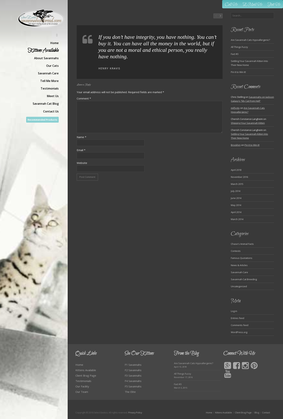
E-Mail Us (252, 4)
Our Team (81, 392)
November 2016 (239, 177)
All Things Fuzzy (239, 47)
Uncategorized (239, 286)
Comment (84, 98)
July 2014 (235, 191)
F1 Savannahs (133, 364)
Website (82, 163)
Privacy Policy (135, 412)
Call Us (231, 4)
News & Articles (239, 265)
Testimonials (83, 381)
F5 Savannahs (133, 386)
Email (81, 150)
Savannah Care (239, 272)
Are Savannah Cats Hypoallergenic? (250, 40)
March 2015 (237, 184)
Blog (256, 412)
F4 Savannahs (133, 381)
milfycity (235, 108)
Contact (266, 412)
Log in (234, 311)
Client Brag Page (85, 375)
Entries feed (237, 318)
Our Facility (82, 386)
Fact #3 (234, 54)
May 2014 (236, 205)
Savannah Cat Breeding (244, 279)
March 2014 (237, 219)
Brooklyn (236, 145)
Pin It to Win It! (238, 72)
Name (81, 137)
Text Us (274, 4)
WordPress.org (239, 332)
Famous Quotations (241, 258)
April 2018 (236, 169)
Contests (236, 251)
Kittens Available (85, 370)
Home (79, 364)
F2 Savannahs (133, 370)
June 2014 (236, 198)
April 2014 (236, 212)
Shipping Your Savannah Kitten (248, 123)
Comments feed (239, 325)
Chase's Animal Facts (242, 244)
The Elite (130, 392)
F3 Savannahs (133, 375)
